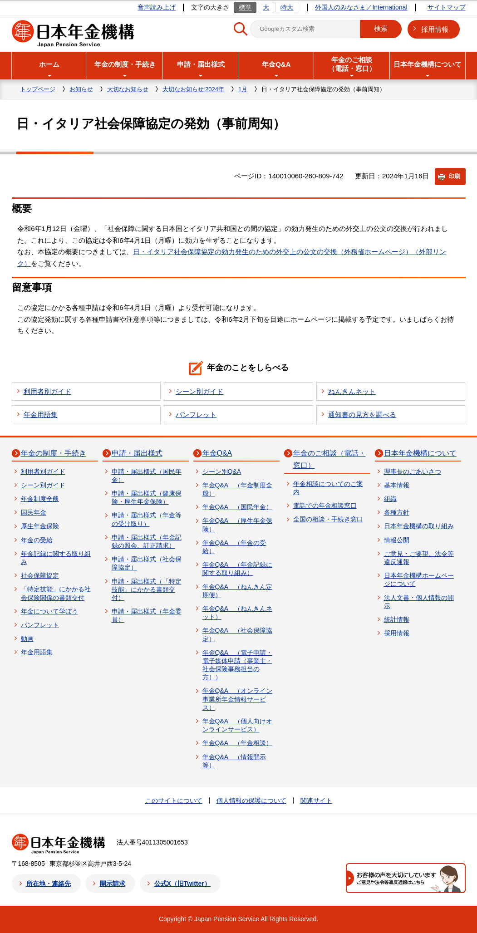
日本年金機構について (420, 453)
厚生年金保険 (40, 526)
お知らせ (81, 89)
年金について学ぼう (49, 611)
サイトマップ (447, 7)
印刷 (454, 176)
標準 (245, 7)
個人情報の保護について (251, 800)
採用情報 (434, 29)
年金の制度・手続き (53, 453)
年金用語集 (41, 414)
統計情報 (396, 619)
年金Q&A (217, 453)
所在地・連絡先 (48, 883)
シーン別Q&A (221, 471)
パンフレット (196, 414)
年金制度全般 (40, 498)
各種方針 (396, 512)
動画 (27, 638)
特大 (286, 7)
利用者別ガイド (47, 391)
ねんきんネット (352, 391)
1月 (242, 89)
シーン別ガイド (199, 391)
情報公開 (396, 540)
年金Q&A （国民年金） (237, 507)
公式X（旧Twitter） (182, 883)
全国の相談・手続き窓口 (328, 519)
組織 (390, 498)
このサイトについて (173, 800)
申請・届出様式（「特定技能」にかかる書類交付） (147, 589)
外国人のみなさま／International (361, 7)
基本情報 (396, 485)
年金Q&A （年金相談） (237, 742)
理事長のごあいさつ (412, 471)
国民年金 (33, 512)
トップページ (37, 89)
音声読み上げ (157, 7)
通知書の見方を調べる (362, 414)
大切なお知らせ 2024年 (193, 89)
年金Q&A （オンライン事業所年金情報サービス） (237, 699)
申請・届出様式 (137, 453)
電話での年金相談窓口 (325, 505)
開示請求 (112, 883)
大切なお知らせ (127, 89)
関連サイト (316, 800)
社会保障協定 (40, 575)
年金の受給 (37, 540)
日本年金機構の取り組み (419, 526)
